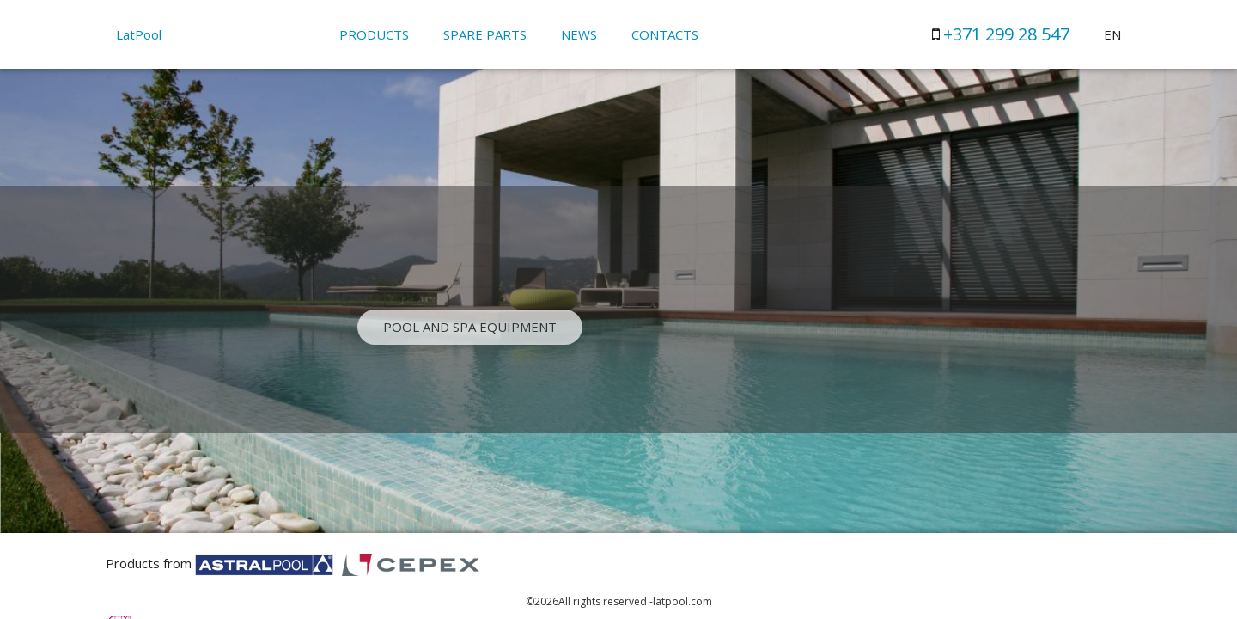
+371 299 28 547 (1006, 34)
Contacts (664, 34)
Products (374, 34)
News (579, 34)
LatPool (138, 34)
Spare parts (485, 34)
